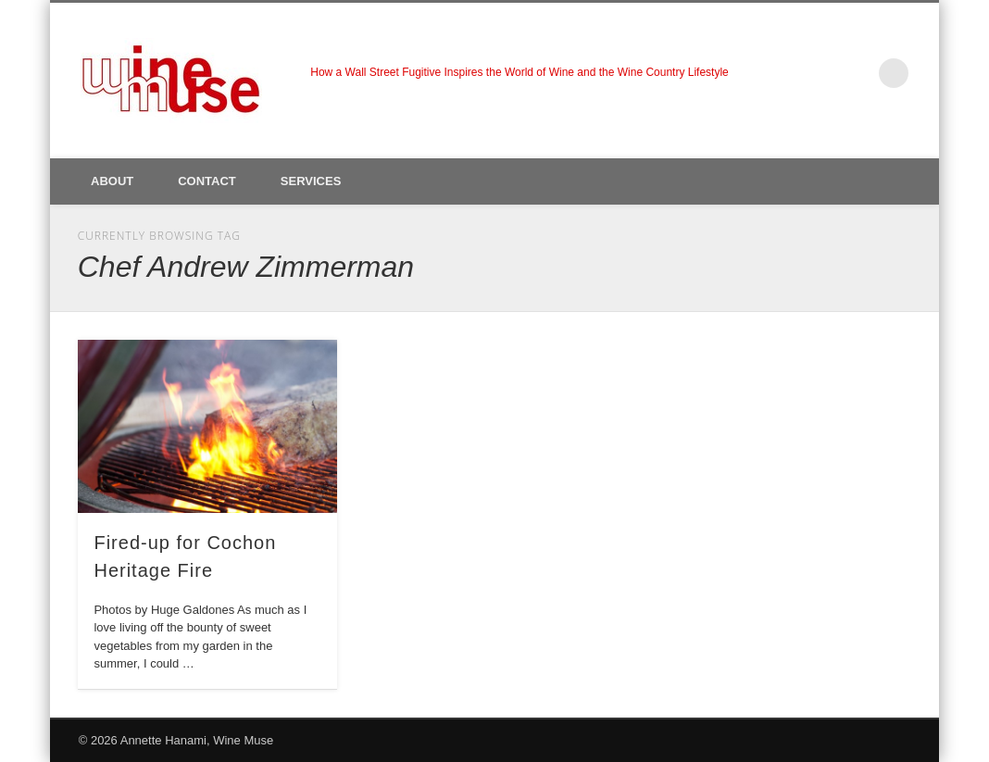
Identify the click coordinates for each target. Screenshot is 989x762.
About (112, 181)
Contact (207, 181)
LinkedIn (855, 73)
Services (311, 181)
